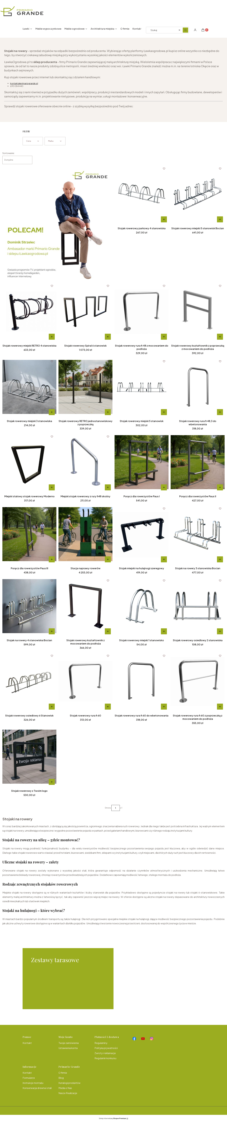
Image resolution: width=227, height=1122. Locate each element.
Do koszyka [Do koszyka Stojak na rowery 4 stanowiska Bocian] (52, 631)
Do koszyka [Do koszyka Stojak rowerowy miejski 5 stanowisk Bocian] (220, 219)
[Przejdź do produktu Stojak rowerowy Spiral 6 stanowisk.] (85, 311)
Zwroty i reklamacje (105, 1053)
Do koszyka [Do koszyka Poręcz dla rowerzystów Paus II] (220, 487)
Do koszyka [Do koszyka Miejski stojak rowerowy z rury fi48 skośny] (108, 487)
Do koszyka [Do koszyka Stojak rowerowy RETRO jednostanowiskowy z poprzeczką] (108, 412)
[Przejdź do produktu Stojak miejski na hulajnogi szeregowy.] (142, 534)
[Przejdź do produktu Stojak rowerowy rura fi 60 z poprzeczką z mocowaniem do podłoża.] (198, 681)
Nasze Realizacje (67, 1093)
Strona (108, 808)
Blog (61, 1077)
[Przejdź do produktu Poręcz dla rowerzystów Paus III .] (29, 534)
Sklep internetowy (112, 1118)
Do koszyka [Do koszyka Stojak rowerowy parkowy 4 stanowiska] (164, 219)
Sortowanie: (8, 153)
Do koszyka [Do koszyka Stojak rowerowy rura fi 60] (108, 706)
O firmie (62, 1072)
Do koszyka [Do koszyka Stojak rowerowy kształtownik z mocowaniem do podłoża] (108, 631)
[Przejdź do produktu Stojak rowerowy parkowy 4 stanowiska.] (142, 194)
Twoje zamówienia (68, 1042)
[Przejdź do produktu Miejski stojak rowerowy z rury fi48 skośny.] (85, 462)
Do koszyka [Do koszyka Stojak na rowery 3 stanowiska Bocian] (220, 559)
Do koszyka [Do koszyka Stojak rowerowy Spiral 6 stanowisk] (108, 336)
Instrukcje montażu (33, 1082)
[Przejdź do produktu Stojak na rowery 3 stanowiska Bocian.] (198, 534)
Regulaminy (101, 1042)
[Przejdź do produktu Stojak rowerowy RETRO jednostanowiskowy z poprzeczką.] (85, 387)
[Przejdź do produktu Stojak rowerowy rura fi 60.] (85, 681)
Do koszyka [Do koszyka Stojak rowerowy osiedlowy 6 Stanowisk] (52, 706)
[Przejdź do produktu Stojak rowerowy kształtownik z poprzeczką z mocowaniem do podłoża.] (198, 311)
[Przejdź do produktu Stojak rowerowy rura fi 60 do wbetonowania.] (142, 681)
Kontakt (27, 1042)
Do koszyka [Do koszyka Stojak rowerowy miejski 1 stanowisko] (164, 631)
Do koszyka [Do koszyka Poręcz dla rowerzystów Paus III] (52, 559)
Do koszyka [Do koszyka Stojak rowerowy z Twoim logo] (52, 782)
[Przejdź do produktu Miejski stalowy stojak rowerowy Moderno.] (29, 462)
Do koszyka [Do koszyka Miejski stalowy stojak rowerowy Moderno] (52, 487)
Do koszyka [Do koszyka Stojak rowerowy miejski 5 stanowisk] (164, 412)
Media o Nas (65, 1088)
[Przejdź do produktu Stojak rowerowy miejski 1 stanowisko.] (142, 606)
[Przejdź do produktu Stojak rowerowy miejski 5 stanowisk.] (142, 387)
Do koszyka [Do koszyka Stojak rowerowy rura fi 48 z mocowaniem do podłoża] (164, 336)
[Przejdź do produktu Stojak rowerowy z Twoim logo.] (29, 757)
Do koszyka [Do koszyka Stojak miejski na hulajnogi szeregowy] (164, 559)
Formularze (29, 1077)
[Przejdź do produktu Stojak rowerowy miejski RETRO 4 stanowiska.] (29, 311)
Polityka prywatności (106, 1048)
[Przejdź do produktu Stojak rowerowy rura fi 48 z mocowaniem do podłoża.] (142, 311)
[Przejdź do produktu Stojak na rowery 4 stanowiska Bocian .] (29, 606)
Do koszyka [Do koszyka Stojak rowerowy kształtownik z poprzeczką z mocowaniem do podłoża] (220, 336)
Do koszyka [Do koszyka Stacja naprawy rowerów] (108, 559)
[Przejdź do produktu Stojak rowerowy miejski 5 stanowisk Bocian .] (198, 194)
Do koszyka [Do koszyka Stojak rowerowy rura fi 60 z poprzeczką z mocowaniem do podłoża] (220, 706)
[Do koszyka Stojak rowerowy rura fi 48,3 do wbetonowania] (220, 412)
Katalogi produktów (69, 1082)
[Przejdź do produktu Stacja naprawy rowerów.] (85, 534)
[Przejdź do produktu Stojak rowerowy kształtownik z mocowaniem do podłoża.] (85, 606)
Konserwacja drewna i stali (37, 1088)
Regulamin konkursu (105, 1058)
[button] (185, 30)
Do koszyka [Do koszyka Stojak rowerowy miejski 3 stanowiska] (52, 412)
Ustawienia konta (68, 1048)
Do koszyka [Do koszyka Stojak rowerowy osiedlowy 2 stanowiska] (220, 631)
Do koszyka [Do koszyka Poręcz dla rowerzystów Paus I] (164, 487)
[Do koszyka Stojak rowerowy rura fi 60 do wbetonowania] (164, 707)
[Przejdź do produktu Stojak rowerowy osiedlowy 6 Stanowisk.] (29, 681)
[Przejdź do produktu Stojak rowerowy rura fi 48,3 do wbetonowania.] (198, 387)
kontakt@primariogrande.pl (24, 83)
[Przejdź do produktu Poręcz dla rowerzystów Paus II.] (198, 462)
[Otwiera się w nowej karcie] (134, 1038)
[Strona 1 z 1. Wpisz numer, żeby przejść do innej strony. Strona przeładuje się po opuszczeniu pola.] (115, 808)
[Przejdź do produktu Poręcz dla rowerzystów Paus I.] (142, 462)
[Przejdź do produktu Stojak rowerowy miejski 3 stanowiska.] (29, 387)
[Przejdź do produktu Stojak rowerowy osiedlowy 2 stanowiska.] (198, 606)
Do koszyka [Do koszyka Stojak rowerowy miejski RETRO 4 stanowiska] (52, 336)
